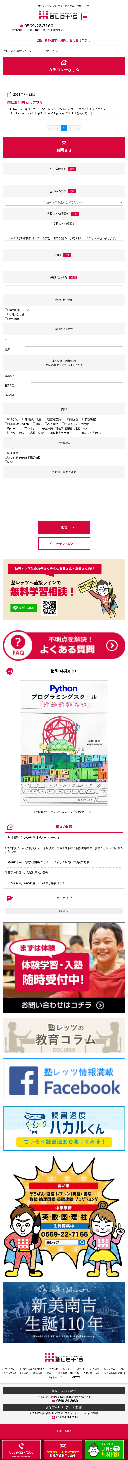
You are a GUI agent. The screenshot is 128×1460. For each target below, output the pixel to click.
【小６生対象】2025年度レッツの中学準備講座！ (35, 883)
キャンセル (64, 543)
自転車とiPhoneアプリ (25, 102)
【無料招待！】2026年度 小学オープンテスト (32, 837)
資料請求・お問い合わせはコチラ (64, 40)
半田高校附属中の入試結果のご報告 (26, 872)
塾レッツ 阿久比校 (64, 1390)
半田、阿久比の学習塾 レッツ (20, 51)
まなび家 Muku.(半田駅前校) (64, 1407)
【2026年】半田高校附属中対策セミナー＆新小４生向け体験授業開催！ (48, 862)
